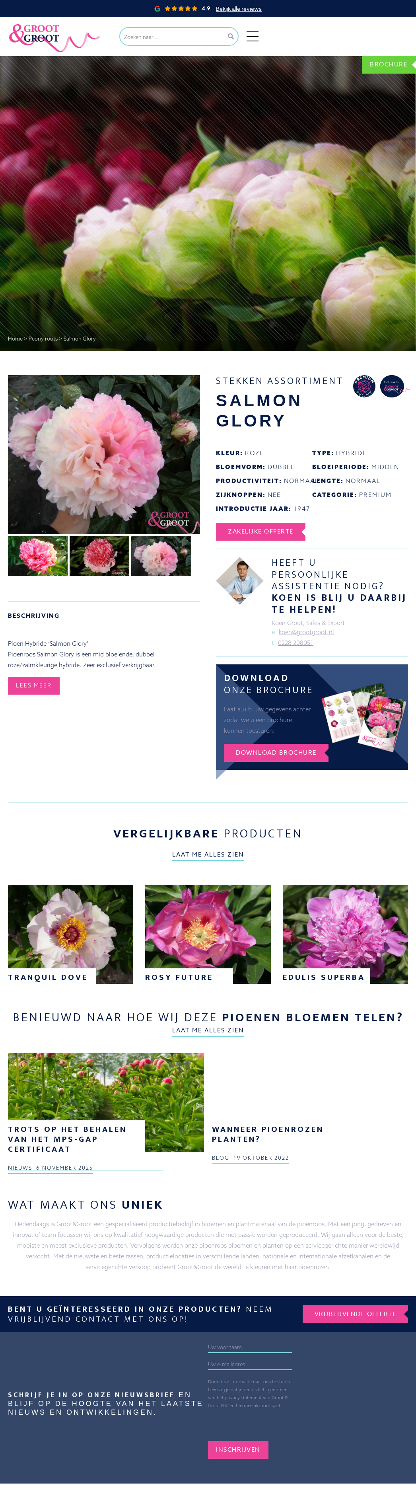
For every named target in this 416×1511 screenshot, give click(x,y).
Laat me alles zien (208, 854)
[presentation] (268, 1425)
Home (15, 338)
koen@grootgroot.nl (306, 632)
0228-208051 (295, 642)
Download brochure (276, 752)
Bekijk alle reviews (239, 8)
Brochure (388, 64)
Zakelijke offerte (261, 531)
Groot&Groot (26, 25)
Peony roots (43, 338)
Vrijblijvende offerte (356, 1314)
